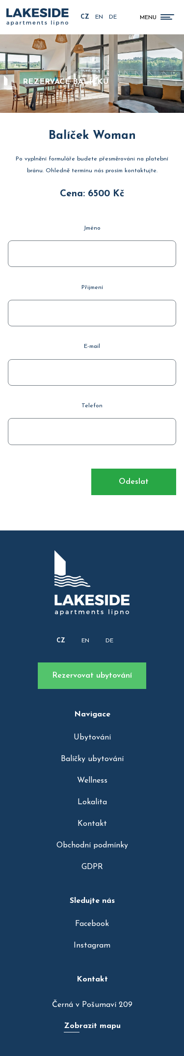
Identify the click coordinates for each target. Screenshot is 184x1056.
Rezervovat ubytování (92, 676)
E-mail (92, 346)
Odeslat (134, 482)
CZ (60, 641)
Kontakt (92, 824)
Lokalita (92, 802)
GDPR (92, 867)
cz (84, 17)
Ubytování (92, 737)
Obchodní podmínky (92, 845)
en (99, 17)
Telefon (92, 406)
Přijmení (92, 287)
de (113, 17)
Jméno (92, 228)
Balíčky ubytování (92, 759)
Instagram (92, 946)
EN (85, 641)
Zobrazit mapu (92, 1026)
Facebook (92, 924)
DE (109, 641)
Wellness (92, 781)
